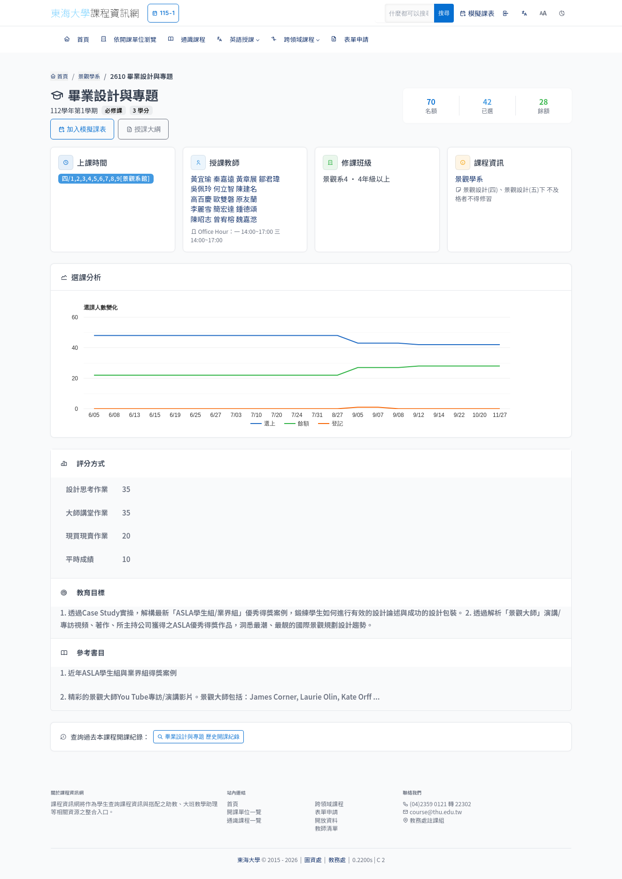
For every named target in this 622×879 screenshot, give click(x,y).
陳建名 (246, 188)
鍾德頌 (246, 209)
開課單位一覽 (244, 812)
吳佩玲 (201, 188)
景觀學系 (87, 76)
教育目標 (82, 592)
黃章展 (246, 179)
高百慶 (201, 199)
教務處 (337, 860)
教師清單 (326, 828)
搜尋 (444, 12)
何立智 (223, 188)
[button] (238, 39)
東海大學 (248, 860)
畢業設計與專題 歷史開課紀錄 (198, 736)
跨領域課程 (329, 804)
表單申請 (326, 812)
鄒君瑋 (269, 179)
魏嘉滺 (246, 219)
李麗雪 (201, 209)
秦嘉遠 (223, 179)
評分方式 (82, 463)
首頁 (58, 76)
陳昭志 (201, 219)
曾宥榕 (223, 219)
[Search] (415, 13)
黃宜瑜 (201, 179)
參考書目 (82, 652)
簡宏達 (223, 209)
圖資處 (313, 860)
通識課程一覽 (244, 820)
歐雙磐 (223, 199)
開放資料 (326, 820)
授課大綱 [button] (143, 129)
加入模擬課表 (82, 129)
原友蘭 (246, 199)
